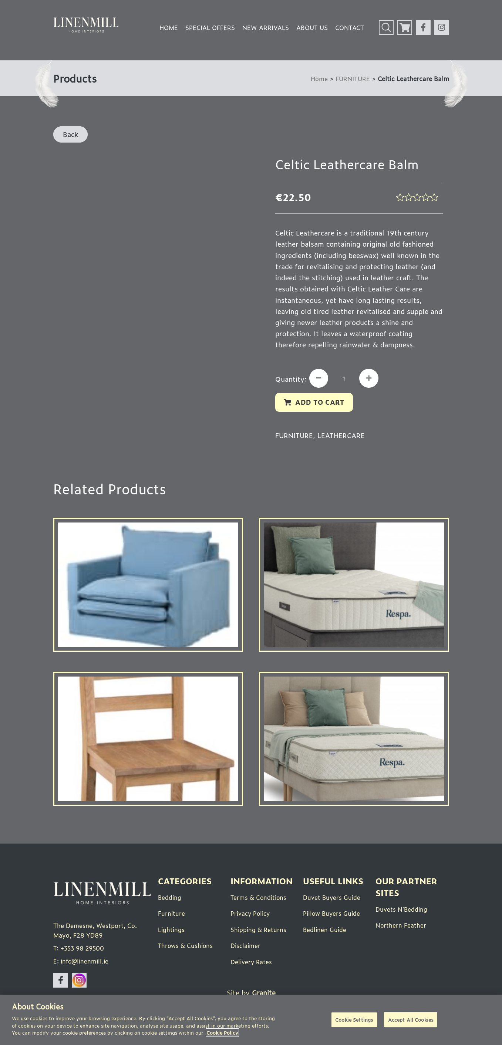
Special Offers (210, 27)
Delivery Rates (251, 961)
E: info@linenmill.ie (82, 962)
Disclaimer (245, 945)
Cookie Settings (354, 1020)
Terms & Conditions (259, 898)
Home (168, 27)
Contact (349, 27)
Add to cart (321, 402)
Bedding (170, 898)
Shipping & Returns (258, 929)
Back (70, 134)
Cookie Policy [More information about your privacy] (222, 1032)
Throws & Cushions (186, 945)
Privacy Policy (251, 913)
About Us (312, 27)
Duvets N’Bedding (401, 909)
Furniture (171, 913)
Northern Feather (401, 925)
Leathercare (343, 436)
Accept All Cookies (410, 1020)
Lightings (171, 929)
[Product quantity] (345, 379)
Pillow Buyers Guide (332, 913)
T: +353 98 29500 (79, 949)
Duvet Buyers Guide (332, 898)
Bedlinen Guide (325, 929)
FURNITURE (352, 78)
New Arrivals (265, 27)
